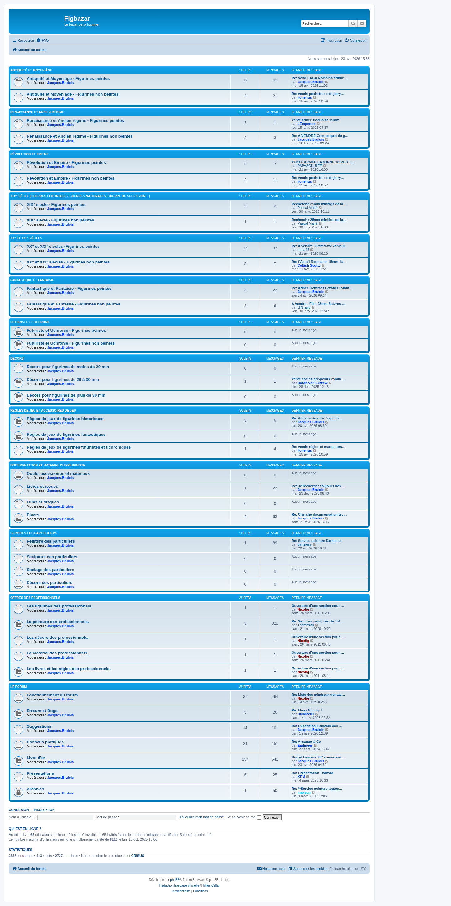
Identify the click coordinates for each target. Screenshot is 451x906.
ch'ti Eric (304, 307)
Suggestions (39, 726)
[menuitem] (42, 40)
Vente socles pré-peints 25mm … (318, 379)
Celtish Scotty (309, 265)
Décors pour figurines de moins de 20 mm (68, 366)
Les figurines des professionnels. (59, 606)
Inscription (44, 810)
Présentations (40, 773)
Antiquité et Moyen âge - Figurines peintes (68, 78)
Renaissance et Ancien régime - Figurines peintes (75, 120)
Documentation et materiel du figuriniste (47, 465)
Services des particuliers (33, 533)
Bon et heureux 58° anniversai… (318, 757)
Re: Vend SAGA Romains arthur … (320, 78)
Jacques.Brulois (60, 83)
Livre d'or (36, 757)
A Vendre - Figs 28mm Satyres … (318, 303)
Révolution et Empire (29, 154)
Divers (33, 515)
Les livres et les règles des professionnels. (69, 668)
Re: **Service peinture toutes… (317, 788)
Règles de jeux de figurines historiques (65, 418)
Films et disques (43, 502)
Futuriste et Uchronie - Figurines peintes (66, 330)
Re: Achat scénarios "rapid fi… (317, 418)
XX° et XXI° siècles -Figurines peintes (63, 246)
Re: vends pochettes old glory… (318, 94)
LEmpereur (307, 124)
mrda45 (303, 250)
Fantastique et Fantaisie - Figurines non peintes (73, 304)
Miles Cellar (211, 885)
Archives (35, 789)
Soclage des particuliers (50, 569)
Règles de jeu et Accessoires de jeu (43, 410)
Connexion (19, 810)
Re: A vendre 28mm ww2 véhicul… (320, 246)
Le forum (18, 687)
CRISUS (137, 855)
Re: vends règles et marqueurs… (318, 447)
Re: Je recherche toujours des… (318, 486)
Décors (17, 358)
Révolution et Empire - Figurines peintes (66, 162)
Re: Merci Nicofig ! (307, 710)
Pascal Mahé (308, 208)
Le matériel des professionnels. (57, 653)
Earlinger (305, 745)
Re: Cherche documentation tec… (319, 514)
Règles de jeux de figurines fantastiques (66, 434)
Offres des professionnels (35, 598)
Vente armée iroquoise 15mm (315, 120)
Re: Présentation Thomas (312, 773)
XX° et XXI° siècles (26, 238)
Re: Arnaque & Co (306, 741)
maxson (304, 792)
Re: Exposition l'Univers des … (317, 726)
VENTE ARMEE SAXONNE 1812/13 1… (323, 162)
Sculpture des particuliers (52, 557)
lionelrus (305, 97)
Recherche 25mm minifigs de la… (319, 204)
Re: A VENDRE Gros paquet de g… (320, 136)
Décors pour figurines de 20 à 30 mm (63, 379)
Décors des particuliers (49, 582)
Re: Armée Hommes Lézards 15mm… (322, 288)
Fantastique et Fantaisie (32, 280)
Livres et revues (42, 486)
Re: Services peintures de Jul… (317, 621)
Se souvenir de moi (244, 817)
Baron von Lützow (312, 383)
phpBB (174, 880)
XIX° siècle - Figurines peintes (56, 204)
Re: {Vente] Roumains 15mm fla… (319, 261)
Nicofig (303, 609)
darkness (305, 544)
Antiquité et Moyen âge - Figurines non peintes (72, 94)
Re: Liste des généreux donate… (318, 694)
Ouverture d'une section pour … (318, 605)
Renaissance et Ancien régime (37, 112)
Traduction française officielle (179, 885)
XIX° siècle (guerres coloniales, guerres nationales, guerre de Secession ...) (80, 196)
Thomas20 (306, 625)
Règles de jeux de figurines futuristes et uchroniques (79, 447)
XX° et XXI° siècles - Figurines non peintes (68, 262)
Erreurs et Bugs (42, 710)
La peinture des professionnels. (58, 621)
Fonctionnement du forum (52, 695)
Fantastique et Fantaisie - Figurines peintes (69, 288)
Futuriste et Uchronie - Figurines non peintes (71, 343)
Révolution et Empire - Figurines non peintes (71, 178)
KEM (301, 776)
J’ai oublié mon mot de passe (201, 817)
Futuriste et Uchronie (30, 322)
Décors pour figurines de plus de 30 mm (66, 395)
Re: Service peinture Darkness (316, 541)
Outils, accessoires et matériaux (58, 473)
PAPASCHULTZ (310, 166)
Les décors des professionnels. (57, 637)
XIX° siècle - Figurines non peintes (60, 220)
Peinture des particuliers (51, 541)
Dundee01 (306, 714)
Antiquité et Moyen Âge (31, 70)
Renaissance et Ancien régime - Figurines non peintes (80, 136)
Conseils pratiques (45, 742)
